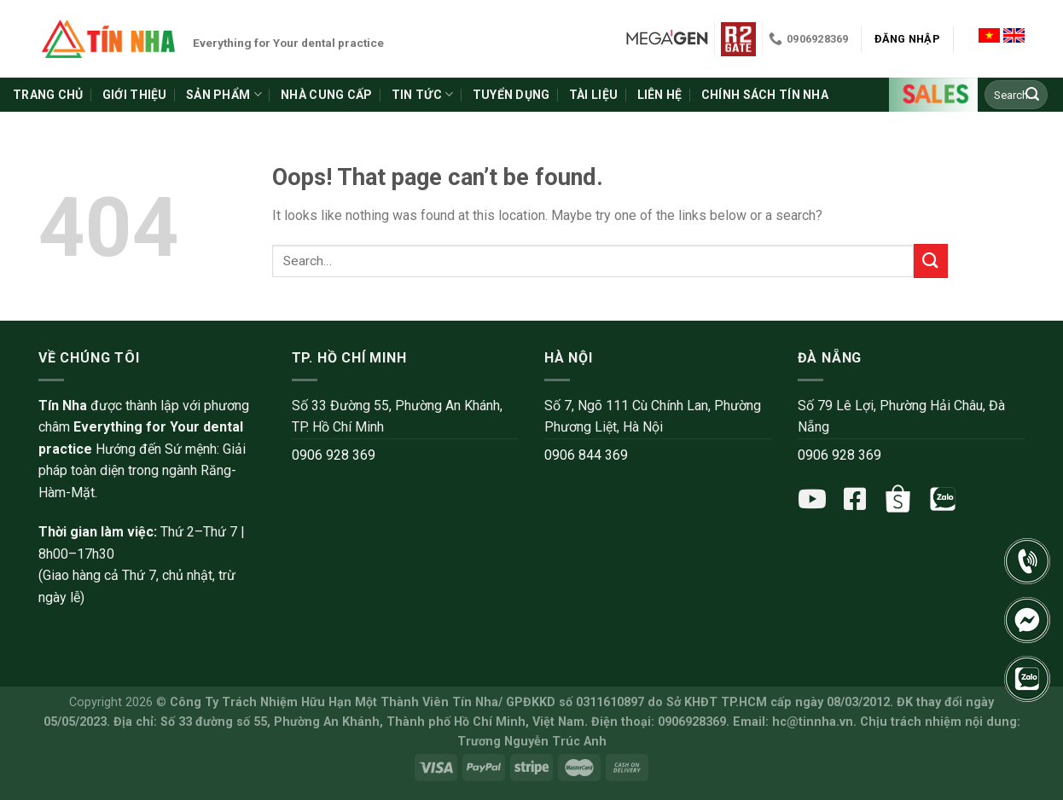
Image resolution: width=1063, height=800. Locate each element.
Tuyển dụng (511, 94)
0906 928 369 (333, 455)
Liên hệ (660, 94)
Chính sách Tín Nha (764, 94)
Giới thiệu (134, 94)
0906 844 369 (586, 455)
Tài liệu (593, 94)
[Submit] (1032, 94)
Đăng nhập (907, 38)
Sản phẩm (224, 94)
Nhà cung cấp (326, 94)
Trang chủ (48, 94)
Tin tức (422, 94)
